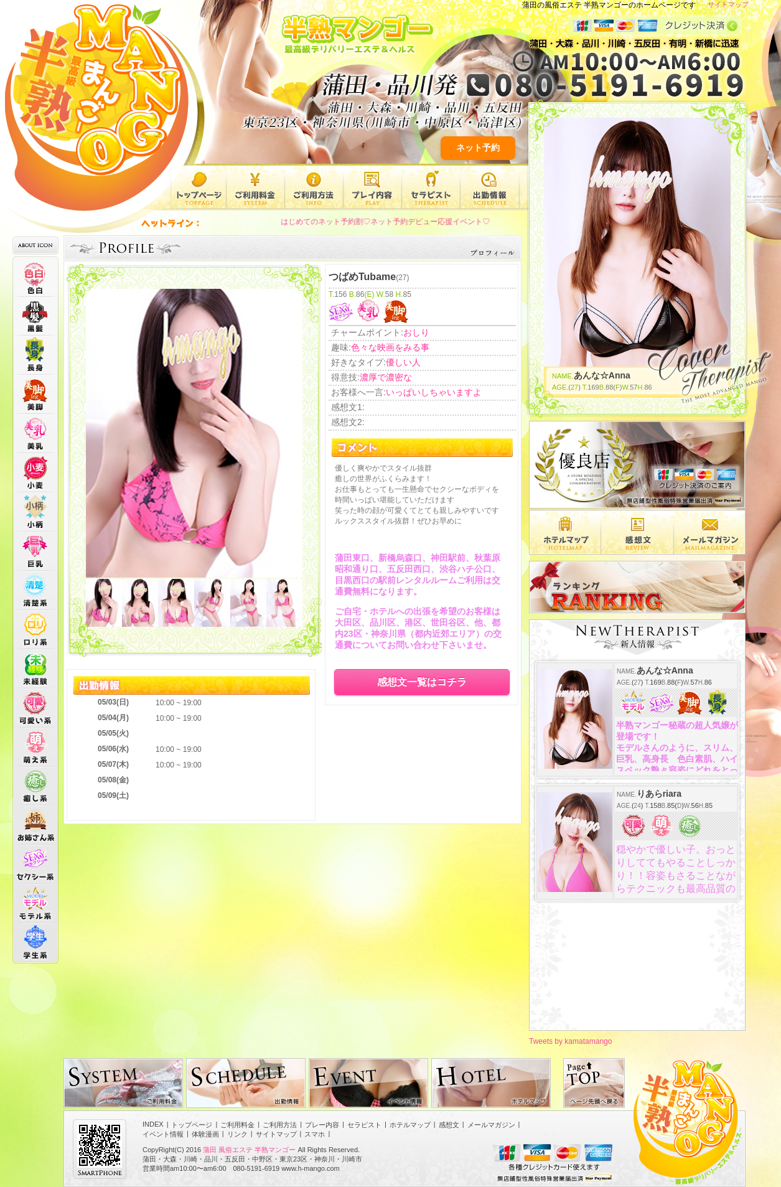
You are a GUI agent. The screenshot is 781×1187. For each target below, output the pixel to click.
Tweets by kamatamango (570, 1041)
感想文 (637, 532)
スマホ (314, 1134)
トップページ (198, 187)
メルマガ (710, 532)
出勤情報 (490, 187)
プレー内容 (372, 187)
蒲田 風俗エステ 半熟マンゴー (249, 1149)
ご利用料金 (255, 187)
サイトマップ (728, 4)
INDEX (153, 1124)
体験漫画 (205, 1134)
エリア (565, 532)
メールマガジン (491, 1124)
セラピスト (431, 187)
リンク (237, 1134)
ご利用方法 (314, 187)
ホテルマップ (410, 1124)
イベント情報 (163, 1134)
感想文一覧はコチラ (422, 682)
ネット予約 (478, 147)
